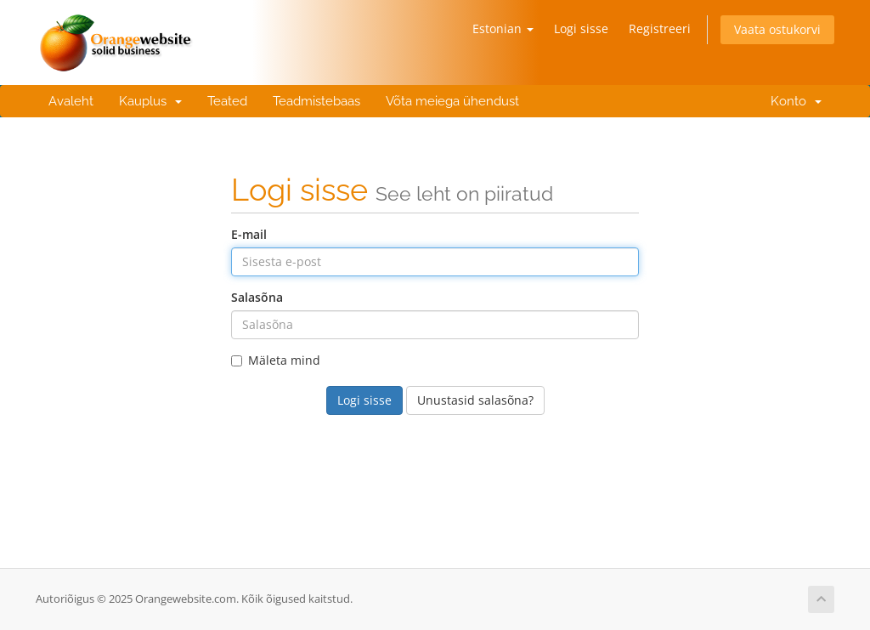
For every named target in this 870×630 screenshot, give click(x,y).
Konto (793, 101)
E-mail (249, 234)
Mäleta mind (275, 360)
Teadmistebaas (316, 101)
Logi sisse (581, 28)
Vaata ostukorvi (777, 29)
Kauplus (150, 101)
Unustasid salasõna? (475, 400)
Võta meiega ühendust (452, 101)
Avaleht (70, 101)
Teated (227, 101)
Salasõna (257, 297)
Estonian (503, 28)
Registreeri (660, 28)
